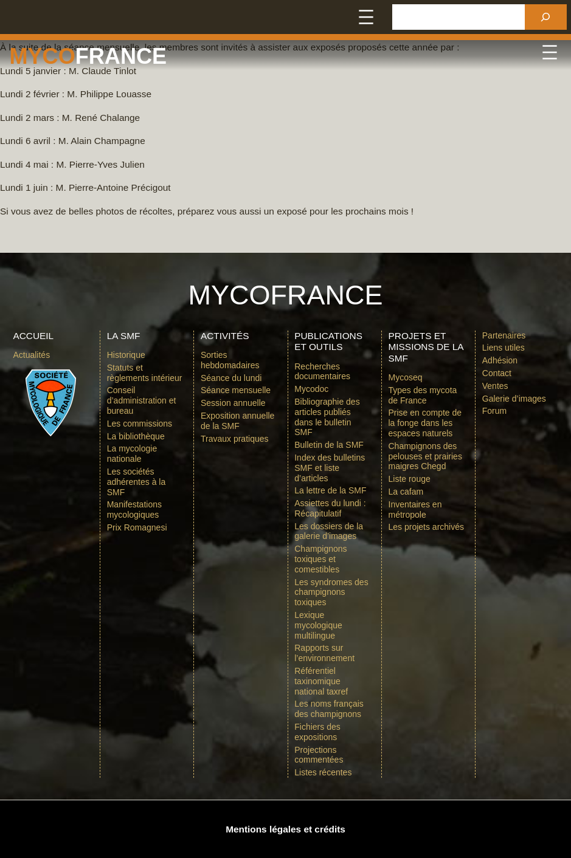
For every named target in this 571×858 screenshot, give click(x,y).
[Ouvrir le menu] (366, 17)
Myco (42, 56)
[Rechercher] (546, 17)
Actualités (31, 355)
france (121, 56)
